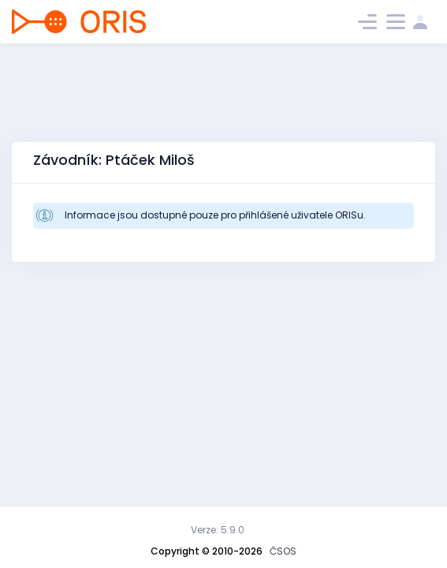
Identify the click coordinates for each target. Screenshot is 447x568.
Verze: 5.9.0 (217, 529)
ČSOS (283, 551)
